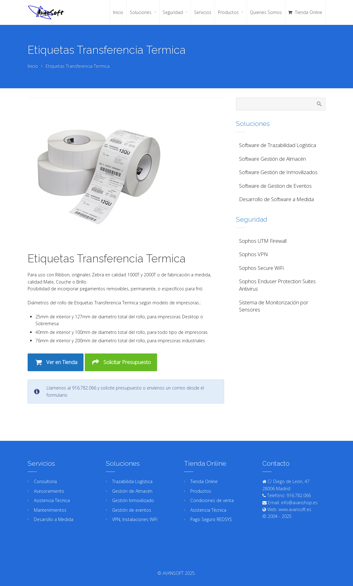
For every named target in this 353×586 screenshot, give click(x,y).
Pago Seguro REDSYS (211, 519)
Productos (200, 491)
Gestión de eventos (131, 510)
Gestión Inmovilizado (133, 500)
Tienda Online (204, 481)
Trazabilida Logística (132, 481)
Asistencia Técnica (52, 500)
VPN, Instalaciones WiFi (134, 519)
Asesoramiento (49, 491)
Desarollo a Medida (53, 519)
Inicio (33, 66)
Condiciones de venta (212, 500)
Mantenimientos (50, 510)
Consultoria (45, 481)
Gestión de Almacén (132, 491)
